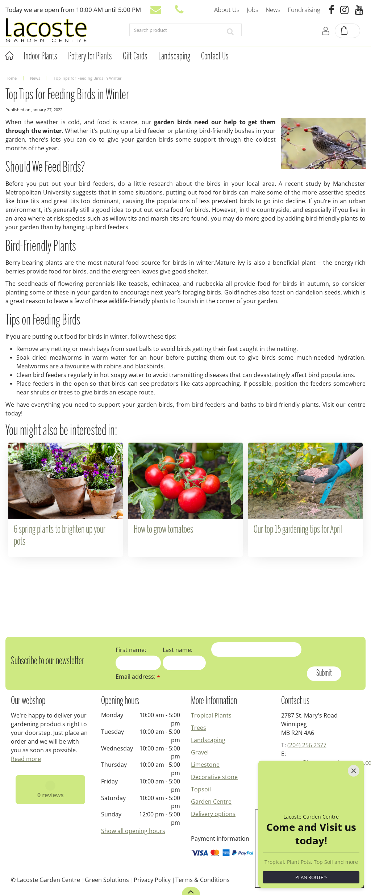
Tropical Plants (211, 715)
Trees (198, 728)
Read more (26, 759)
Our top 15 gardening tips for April (298, 530)
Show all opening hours (133, 831)
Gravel (200, 752)
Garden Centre (211, 802)
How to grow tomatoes (163, 530)
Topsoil (201, 789)
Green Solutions (107, 880)
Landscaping (208, 740)
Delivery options (213, 814)
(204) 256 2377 (306, 745)
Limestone (205, 765)
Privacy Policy (152, 880)
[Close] (353, 771)
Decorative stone (214, 777)
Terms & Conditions (202, 880)
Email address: (138, 676)
